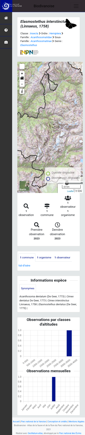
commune (27, 257)
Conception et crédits (57, 421)
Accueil (16, 421)
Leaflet (70, 191)
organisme (44, 257)
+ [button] (22, 73)
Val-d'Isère (24, 265)
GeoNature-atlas (35, 433)
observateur (62, 257)
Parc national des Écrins (70, 433)
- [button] (22, 84)
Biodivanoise (44, 6)
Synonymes (27, 288)
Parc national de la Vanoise (33, 421)
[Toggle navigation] (76, 6)
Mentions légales (76, 421)
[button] (22, 79)
